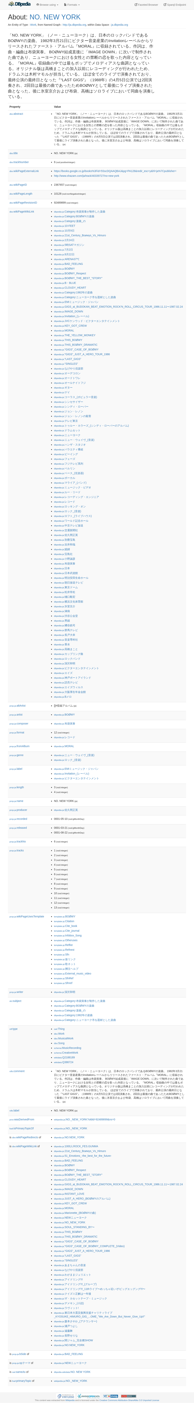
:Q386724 (63, 1062)
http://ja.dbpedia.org (74, 24)
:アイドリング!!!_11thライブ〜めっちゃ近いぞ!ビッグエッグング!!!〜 (99, 1288)
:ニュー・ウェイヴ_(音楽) (74, 439)
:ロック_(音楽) (67, 511)
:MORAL (64, 330)
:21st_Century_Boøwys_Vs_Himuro (80, 235)
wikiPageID (18, 184)
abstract (16, 113)
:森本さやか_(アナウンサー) (75, 1321)
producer (18, 809)
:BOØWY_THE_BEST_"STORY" (78, 278)
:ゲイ (62, 392)
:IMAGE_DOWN (68, 311)
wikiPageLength (20, 193)
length (16, 787)
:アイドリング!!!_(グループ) (75, 1284)
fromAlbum (19, 746)
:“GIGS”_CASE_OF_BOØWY (76, 349)
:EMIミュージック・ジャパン (76, 301)
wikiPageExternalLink (24, 171)
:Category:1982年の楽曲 (73, 292)
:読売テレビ (66, 682)
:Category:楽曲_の (70, 221)
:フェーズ (64, 458)
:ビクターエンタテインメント (76, 668)
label (15, 768)
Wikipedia (70, 1400)
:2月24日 (64, 240)
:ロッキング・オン (70, 506)
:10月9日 (64, 230)
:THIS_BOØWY (68, 339)
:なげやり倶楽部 (68, 368)
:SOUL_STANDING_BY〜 (74, 1227)
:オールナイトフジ (70, 382)
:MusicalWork (63, 1038)
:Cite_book (65, 925)
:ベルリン (64, 468)
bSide (19, 1354)
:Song (59, 1043)
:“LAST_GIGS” (67, 359)
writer (16, 991)
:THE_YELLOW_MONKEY (74, 335)
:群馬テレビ (66, 630)
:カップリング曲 (68, 653)
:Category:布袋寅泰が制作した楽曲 (79, 211)
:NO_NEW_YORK (69, 1222)
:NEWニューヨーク (70, 1217)
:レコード (64, 501)
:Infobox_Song (68, 935)
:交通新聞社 (66, 530)
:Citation (64, 921)
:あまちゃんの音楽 (70, 1265)
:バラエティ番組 (68, 449)
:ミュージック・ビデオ (72, 487)
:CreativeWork (66, 1052)
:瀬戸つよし (66, 1326)
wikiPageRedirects (25, 1137)
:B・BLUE (65, 282)
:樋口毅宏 (64, 596)
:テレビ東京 (66, 420)
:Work (59, 1033)
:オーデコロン (67, 373)
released (18, 827)
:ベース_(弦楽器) (69, 473)
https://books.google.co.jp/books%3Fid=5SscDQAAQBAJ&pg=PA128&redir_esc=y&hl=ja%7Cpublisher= (115, 171)
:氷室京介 (64, 606)
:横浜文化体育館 (68, 601)
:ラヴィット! (66, 1307)
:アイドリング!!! (68, 1279)
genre (16, 755)
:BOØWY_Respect (70, 273)
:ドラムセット (67, 430)
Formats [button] (72, 4)
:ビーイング (66, 454)
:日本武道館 (66, 573)
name (16, 800)
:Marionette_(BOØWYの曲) (75, 1212)
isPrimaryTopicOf (21, 1128)
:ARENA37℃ (66, 259)
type (13, 1028)
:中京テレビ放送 (68, 525)
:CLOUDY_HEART (70, 287)
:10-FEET (64, 225)
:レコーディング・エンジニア (76, 496)
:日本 (62, 568)
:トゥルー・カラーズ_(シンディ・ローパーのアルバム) (91, 425)
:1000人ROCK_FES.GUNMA (76, 1146)
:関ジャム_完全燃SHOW (73, 1340)
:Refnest (64, 949)
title (13, 153)
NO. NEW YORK (55, 17)
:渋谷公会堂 (66, 615)
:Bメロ (63, 696)
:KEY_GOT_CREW (70, 325)
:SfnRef (63, 978)
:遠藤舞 (63, 1330)
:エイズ (63, 672)
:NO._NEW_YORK (70, 1128)
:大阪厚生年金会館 (70, 691)
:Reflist (63, 944)
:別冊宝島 (64, 539)
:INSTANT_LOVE (69, 1193)
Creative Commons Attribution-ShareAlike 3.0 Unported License (129, 1400)
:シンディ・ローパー (71, 406)
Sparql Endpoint (175, 4)
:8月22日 (64, 254)
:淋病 (62, 611)
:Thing (59, 1028)
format (16, 732)
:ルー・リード (67, 492)
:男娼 (62, 620)
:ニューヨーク (67, 435)
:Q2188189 (64, 1057)
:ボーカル (64, 477)
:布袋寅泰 (64, 563)
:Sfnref (63, 983)
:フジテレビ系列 (68, 463)
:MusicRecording (67, 1047)
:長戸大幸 (64, 634)
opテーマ (21, 1362)
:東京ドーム (66, 587)
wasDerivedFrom (21, 1119)
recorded (18, 818)
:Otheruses (65, 940)
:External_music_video (72, 973)
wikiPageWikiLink (21, 211)
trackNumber (19, 162)
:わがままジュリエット (72, 1274)
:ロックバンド (67, 658)
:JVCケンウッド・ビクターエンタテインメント (87, 320)
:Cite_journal (66, 930)
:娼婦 (62, 549)
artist (15, 714)
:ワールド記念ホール (71, 520)
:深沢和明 (64, 663)
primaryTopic (21, 1380)
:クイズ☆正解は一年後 (72, 1293)
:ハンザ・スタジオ (70, 444)
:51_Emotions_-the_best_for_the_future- (83, 1155)
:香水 (62, 644)
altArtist (17, 705)
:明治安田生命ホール (71, 577)
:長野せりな (66, 1335)
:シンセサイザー (68, 401)
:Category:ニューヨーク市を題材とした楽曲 (85, 297)
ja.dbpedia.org (119, 24)
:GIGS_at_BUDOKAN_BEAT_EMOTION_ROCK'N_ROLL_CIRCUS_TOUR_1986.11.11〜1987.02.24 (118, 306)
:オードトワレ (67, 378)
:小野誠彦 (64, 558)
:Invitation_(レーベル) (71, 316)
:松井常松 (64, 592)
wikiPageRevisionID (23, 202)
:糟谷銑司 (64, 625)
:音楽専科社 (66, 639)
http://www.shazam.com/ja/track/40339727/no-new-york (86, 175)
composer (18, 723)
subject (15, 1000)
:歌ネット (65, 964)
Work (33, 24)
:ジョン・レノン (68, 411)
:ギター (63, 387)
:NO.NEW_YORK (69, 1137)
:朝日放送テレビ (68, 582)
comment (16, 1071)
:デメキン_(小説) (69, 1303)
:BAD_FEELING (68, 263)
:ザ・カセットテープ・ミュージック (80, 1298)
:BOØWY (64, 268)
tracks (16, 850)
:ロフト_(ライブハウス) (73, 515)
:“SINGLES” (66, 363)
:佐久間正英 (66, 535)
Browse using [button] (47, 4)
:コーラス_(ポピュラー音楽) (75, 397)
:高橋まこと (66, 649)
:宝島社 (63, 554)
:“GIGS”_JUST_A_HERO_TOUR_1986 (82, 354)
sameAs (18, 1371)
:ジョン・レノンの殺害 (72, 416)
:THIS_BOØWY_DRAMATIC (75, 344)
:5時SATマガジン (69, 244)
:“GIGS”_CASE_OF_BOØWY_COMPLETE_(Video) (89, 1246)
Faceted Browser (146, 4)
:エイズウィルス (68, 687)
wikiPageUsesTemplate (26, 916)
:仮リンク (65, 959)
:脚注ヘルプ (66, 968)
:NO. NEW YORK (72, 1371)
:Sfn (61, 954)
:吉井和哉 (64, 544)
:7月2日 (63, 249)
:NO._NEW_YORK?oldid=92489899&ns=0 (84, 1119)
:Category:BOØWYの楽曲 (74, 216)
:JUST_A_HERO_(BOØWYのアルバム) (82, 1198)
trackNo (17, 841)
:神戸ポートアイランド (72, 677)
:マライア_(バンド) (70, 482)
